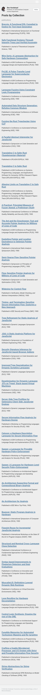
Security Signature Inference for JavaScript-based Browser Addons (18, 350)
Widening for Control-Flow (14, 289)
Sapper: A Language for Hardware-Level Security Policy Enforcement (20, 466)
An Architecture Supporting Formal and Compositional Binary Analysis (20, 484)
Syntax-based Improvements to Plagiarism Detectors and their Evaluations (16, 564)
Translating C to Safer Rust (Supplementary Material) (14, 154)
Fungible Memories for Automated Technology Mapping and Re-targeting (20, 633)
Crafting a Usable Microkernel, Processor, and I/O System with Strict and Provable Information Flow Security (20, 650)
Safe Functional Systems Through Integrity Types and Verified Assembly (19, 41)
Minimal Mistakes (6, 690)
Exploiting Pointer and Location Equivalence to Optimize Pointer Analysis (17, 241)
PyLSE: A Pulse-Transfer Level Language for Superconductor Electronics (16, 74)
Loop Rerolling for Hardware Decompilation (15, 599)
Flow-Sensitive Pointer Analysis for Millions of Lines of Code (18, 274)
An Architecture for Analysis (15, 501)
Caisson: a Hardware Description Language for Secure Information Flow (20, 434)
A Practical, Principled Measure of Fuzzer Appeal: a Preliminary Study (18, 206)
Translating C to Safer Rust (14, 166)
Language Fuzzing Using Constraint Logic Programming (18, 91)
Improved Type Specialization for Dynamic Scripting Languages (17, 366)
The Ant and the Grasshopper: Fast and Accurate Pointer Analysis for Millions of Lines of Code (20, 223)
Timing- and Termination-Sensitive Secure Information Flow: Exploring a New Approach (19, 304)
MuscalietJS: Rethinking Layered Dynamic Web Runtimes (17, 583)
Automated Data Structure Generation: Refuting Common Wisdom (20, 106)
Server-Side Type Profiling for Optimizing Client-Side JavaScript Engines (17, 401)
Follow (36, 9)
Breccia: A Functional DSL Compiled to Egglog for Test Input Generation (20, 25)
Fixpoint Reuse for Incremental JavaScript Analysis (16, 529)
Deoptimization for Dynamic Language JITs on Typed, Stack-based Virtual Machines (19, 383)
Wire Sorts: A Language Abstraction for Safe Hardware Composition (20, 57)
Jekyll (21, 689)
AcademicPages (28, 689)
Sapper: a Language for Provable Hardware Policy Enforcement (17, 450)
